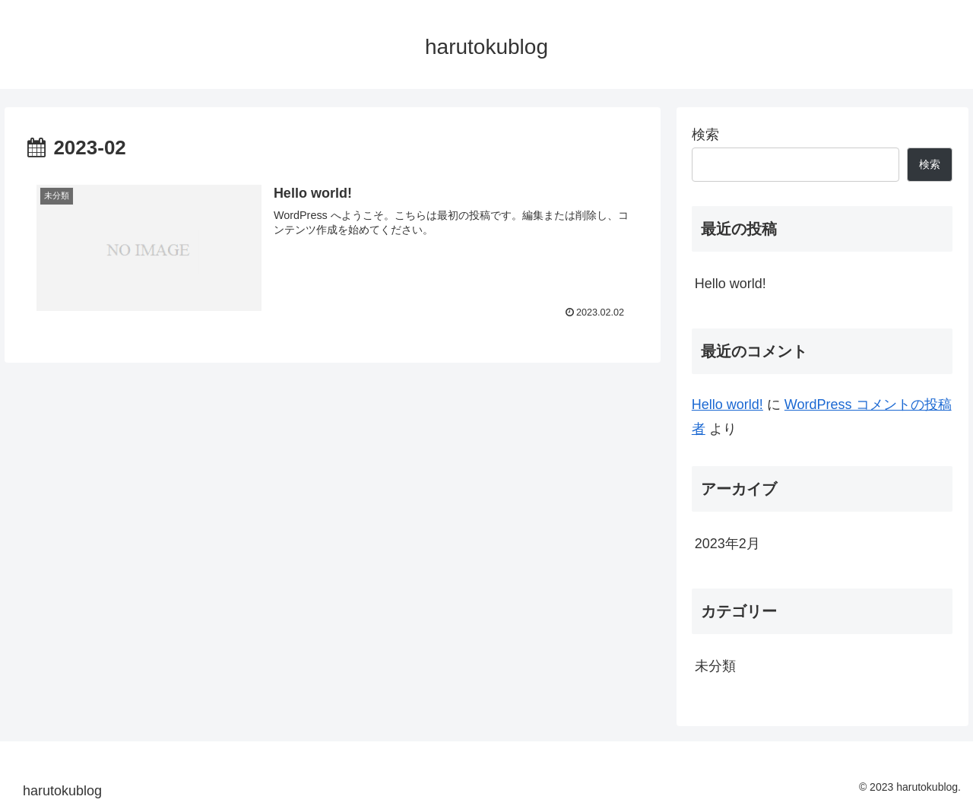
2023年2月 (727, 543)
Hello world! (730, 283)
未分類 (715, 666)
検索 (705, 134)
